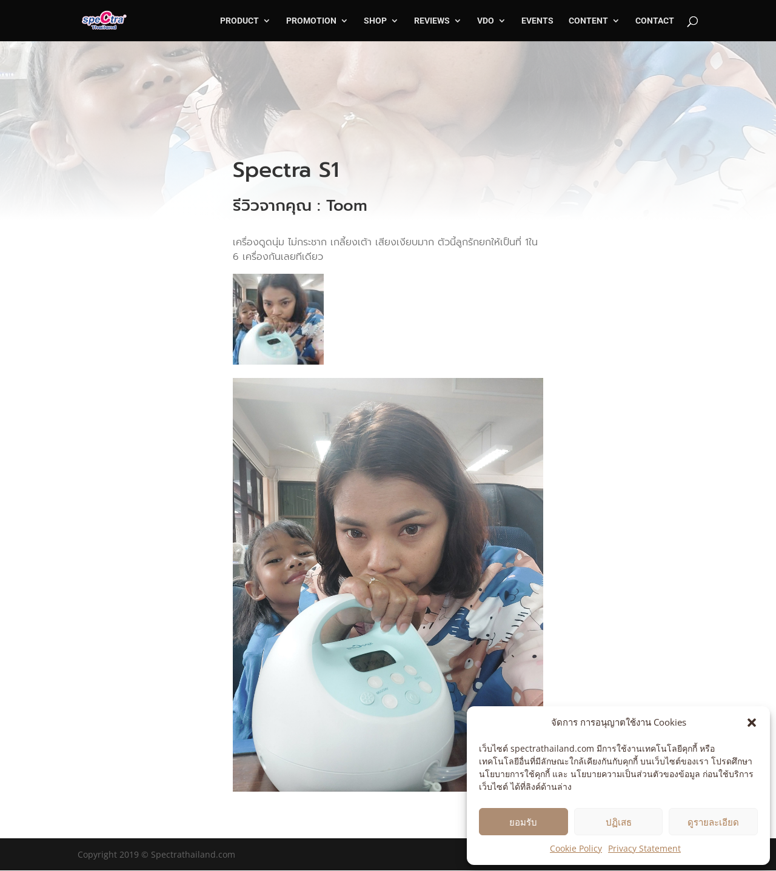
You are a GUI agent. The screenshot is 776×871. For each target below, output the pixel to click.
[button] (752, 723)
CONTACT (654, 20)
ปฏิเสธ (619, 822)
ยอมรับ (523, 822)
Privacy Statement (644, 848)
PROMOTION (311, 20)
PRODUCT (239, 20)
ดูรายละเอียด (713, 822)
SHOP (375, 20)
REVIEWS (432, 20)
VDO (485, 20)
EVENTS (537, 20)
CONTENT (588, 20)
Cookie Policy (576, 848)
